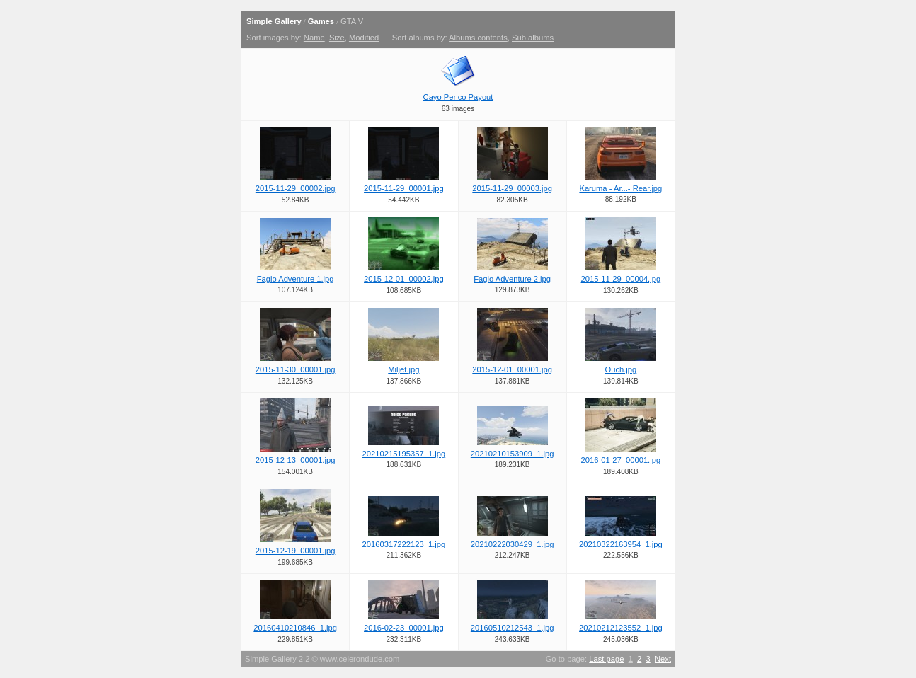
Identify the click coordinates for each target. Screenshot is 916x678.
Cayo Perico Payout (458, 97)
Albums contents (478, 37)
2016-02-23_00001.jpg (404, 628)
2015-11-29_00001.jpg (404, 188)
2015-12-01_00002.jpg (404, 279)
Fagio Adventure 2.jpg (512, 279)
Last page (606, 659)
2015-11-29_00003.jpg (512, 188)
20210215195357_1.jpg (404, 453)
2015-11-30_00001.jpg (296, 369)
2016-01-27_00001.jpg (621, 460)
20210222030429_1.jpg (512, 544)
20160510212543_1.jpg (512, 628)
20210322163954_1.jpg (621, 544)
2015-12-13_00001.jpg (296, 460)
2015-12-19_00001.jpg (296, 550)
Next (663, 659)
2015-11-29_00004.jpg (621, 279)
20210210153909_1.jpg (512, 453)
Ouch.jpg (620, 369)
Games (321, 21)
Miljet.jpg (403, 369)
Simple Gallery (274, 21)
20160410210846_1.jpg (295, 628)
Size (337, 37)
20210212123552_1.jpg (621, 628)
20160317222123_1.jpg (404, 544)
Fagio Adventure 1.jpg (295, 279)
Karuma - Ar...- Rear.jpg (620, 188)
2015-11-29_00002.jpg (296, 188)
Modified (364, 37)
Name (314, 37)
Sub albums (533, 37)
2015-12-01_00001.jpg (512, 369)
